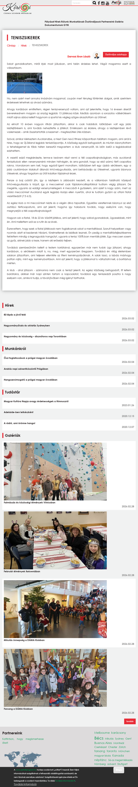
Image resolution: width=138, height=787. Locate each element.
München (124, 751)
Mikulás (109, 738)
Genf (128, 738)
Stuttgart (122, 764)
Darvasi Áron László (78, 56)
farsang (99, 751)
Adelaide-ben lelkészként (18, 412)
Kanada (118, 755)
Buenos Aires (103, 743)
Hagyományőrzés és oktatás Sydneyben (27, 325)
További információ (25, 784)
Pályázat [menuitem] (49, 21)
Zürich (122, 747)
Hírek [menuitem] (58, 21)
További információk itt (65, 780)
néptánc (100, 760)
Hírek (24, 45)
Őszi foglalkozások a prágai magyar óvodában (30, 358)
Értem (119, 769)
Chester (112, 747)
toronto (112, 751)
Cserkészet (100, 747)
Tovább (130, 721)
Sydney (119, 738)
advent (111, 764)
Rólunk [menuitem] (65, 21)
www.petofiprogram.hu (26, 769)
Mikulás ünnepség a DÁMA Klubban (24, 640)
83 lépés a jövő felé (15, 314)
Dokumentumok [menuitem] (54, 25)
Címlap (11, 45)
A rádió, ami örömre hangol (19, 423)
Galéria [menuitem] (119, 21)
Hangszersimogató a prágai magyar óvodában (30, 379)
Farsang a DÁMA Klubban (18, 708)
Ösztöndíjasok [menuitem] (93, 21)
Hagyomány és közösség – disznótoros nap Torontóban (35, 336)
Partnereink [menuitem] (107, 21)
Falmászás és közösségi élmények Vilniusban (29, 502)
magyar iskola (102, 755)
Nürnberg (100, 764)
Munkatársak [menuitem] (76, 21)
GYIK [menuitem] (66, 25)
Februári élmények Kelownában (22, 571)
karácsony (118, 732)
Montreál (118, 743)
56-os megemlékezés (120, 760)
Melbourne (102, 732)
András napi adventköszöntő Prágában (26, 368)
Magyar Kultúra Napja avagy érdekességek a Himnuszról (36, 401)
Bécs (98, 737)
